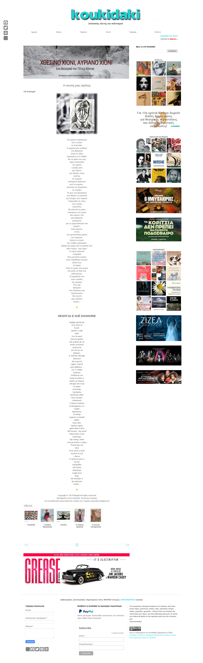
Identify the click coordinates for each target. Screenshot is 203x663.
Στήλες (58, 32)
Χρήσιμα (132, 32)
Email (82, 636)
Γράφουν (83, 32)
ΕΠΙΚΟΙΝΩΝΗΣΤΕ (128, 600)
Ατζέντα (157, 32)
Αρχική (34, 32)
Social (108, 32)
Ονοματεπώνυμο (86, 644)
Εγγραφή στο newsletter (175, 36)
